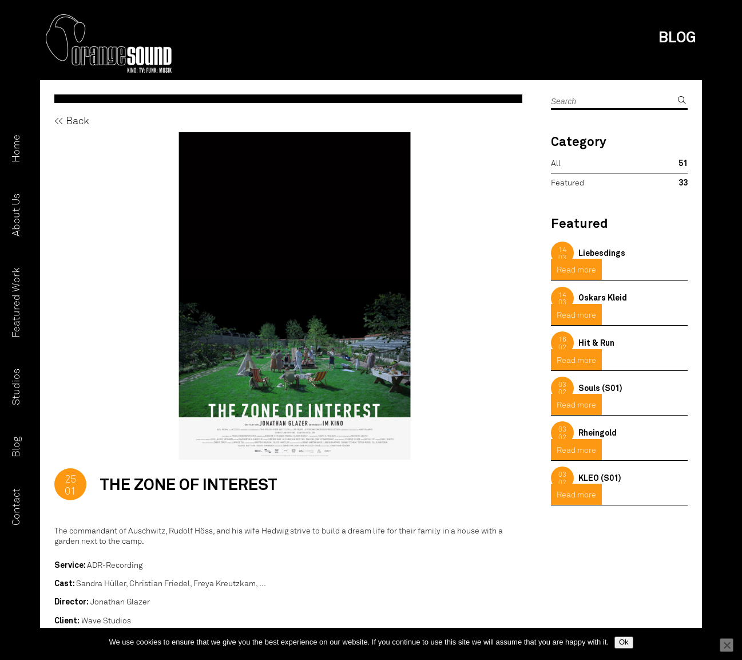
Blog (15, 446)
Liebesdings (601, 253)
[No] (726, 645)
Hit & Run (596, 342)
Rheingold (597, 432)
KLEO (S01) (599, 478)
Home (15, 149)
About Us (15, 214)
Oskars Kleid (602, 297)
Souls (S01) (600, 388)
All (556, 163)
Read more (576, 269)
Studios (15, 387)
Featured (567, 182)
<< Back (71, 120)
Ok (624, 642)
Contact (15, 506)
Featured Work (15, 302)
